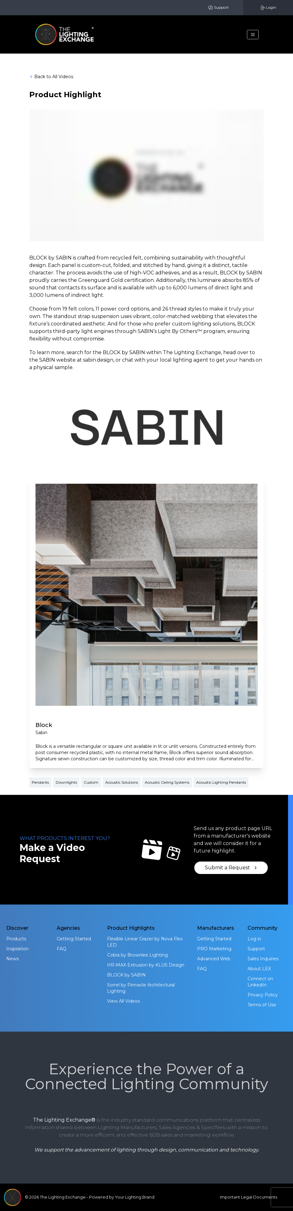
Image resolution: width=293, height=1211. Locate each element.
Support (218, 7)
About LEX (259, 968)
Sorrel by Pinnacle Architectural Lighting (141, 988)
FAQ (61, 949)
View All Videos (123, 1001)
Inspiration (17, 949)
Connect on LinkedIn (260, 982)
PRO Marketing (214, 949)
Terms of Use (262, 1005)
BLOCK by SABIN (126, 975)
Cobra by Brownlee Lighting (137, 955)
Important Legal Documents (248, 1197)
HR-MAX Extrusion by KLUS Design (145, 965)
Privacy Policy (263, 995)
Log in (254, 939)
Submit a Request (231, 868)
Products (16, 939)
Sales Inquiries (263, 959)
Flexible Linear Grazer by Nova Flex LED (144, 942)
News (12, 959)
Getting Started (74, 939)
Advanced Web (213, 959)
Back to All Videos (51, 76)
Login (268, 7)
